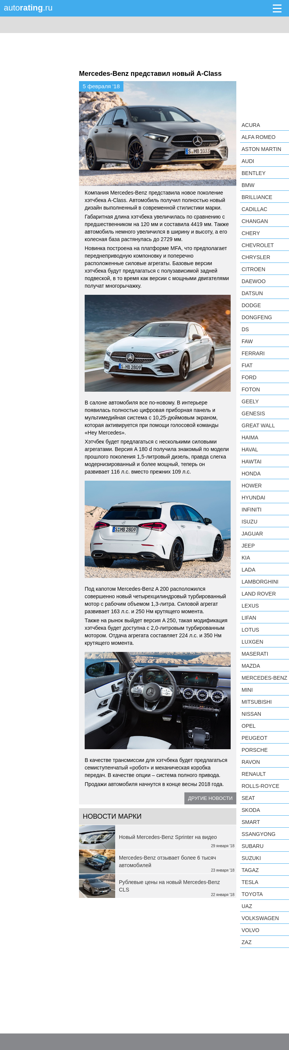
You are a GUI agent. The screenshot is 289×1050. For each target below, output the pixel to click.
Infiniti (252, 510)
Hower (252, 486)
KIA (246, 558)
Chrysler (256, 257)
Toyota (252, 894)
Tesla (250, 882)
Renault (254, 774)
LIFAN (249, 618)
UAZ (247, 906)
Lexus (250, 606)
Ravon (251, 762)
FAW (247, 341)
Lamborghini (260, 582)
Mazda (251, 666)
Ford (249, 377)
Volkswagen (260, 918)
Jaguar (252, 534)
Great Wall (258, 425)
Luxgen (252, 642)
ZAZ (246, 942)
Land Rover (259, 594)
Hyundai (253, 498)
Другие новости (210, 798)
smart (251, 822)
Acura (251, 125)
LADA (249, 570)
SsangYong (258, 834)
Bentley (254, 173)
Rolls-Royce (260, 786)
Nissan (251, 714)
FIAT (247, 365)
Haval (250, 450)
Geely (250, 401)
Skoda (251, 810)
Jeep (248, 546)
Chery (251, 233)
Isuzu (249, 522)
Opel (249, 726)
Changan (255, 221)
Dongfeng (257, 317)
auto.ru (28, 7)
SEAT (248, 798)
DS (245, 329)
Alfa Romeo (258, 137)
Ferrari (253, 353)
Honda (251, 474)
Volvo (250, 930)
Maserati (255, 654)
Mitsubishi (257, 702)
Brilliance (257, 197)
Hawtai (252, 462)
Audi (248, 161)
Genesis (253, 413)
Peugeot (254, 738)
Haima (250, 437)
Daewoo (254, 281)
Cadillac (254, 209)
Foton (251, 389)
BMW (248, 185)
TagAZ (250, 870)
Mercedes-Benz (264, 678)
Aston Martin (261, 149)
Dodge (251, 305)
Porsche (255, 750)
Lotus (250, 630)
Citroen (253, 269)
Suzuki (251, 858)
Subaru (252, 846)
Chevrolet (258, 245)
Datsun (252, 293)
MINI (247, 690)
